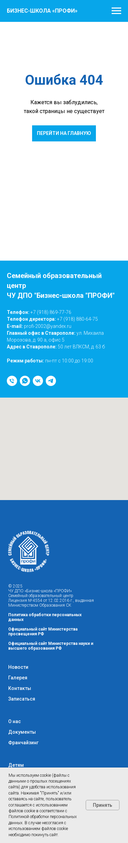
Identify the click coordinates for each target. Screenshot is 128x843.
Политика (18, 614)
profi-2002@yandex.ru (47, 326)
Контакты (19, 688)
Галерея (17, 677)
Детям (16, 765)
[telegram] (51, 381)
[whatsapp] (25, 381)
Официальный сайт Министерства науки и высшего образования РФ (50, 646)
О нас (14, 721)
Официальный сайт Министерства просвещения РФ (42, 631)
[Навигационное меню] (116, 11)
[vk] (38, 381)
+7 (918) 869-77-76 (50, 312)
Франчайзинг (23, 742)
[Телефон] (12, 381)
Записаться (21, 699)
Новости (18, 667)
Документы (22, 732)
